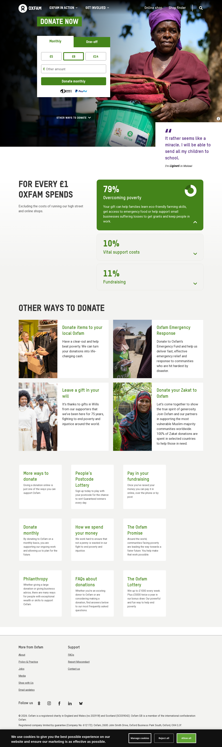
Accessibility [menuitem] (89, 734)
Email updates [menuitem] (27, 689)
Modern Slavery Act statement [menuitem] (37, 734)
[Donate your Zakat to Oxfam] (158, 416)
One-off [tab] (92, 42)
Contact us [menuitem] (74, 668)
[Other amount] (73, 69)
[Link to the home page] (30, 8)
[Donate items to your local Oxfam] (64, 349)
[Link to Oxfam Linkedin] (70, 703)
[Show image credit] (218, 118)
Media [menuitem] (22, 675)
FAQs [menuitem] (71, 654)
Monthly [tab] (55, 41)
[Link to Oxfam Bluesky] (81, 703)
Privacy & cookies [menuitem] (108, 734)
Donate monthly (73, 81)
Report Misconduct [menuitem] (79, 661)
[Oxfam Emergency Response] (158, 349)
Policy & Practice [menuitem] (28, 661)
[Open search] (199, 8)
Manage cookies (130, 734)
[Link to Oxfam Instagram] (49, 703)
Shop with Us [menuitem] (26, 682)
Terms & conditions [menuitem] (68, 734)
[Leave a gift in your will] (64, 416)
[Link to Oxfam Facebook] (60, 703)
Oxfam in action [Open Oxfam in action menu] (63, 8)
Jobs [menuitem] (21, 668)
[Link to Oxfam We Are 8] (39, 703)
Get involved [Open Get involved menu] (97, 8)
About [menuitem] (22, 654)
